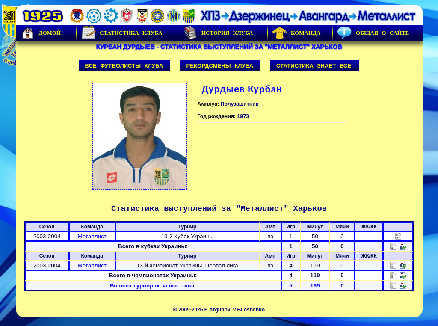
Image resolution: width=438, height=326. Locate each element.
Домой (40, 33)
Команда (296, 33)
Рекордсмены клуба (220, 65)
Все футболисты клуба (124, 65)
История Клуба (218, 33)
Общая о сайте (373, 33)
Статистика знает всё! (314, 65)
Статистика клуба (121, 33)
